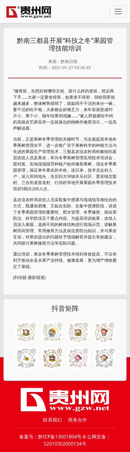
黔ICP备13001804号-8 (62, 436)
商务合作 (77, 420)
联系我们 (52, 420)
